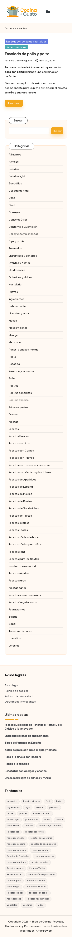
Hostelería (15, 284)
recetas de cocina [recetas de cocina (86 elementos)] (16, 844)
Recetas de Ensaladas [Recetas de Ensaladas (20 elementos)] (18, 856)
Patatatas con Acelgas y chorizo (26, 771)
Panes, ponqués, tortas (23, 349)
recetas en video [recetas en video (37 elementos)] (39, 862)
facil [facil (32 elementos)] (48, 801)
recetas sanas (17, 588)
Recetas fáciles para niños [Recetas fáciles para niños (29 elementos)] (41, 874)
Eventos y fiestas (20, 263)
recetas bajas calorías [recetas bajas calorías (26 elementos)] (50, 825)
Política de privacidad (18, 696)
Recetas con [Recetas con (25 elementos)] (13, 832)
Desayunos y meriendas (23, 234)
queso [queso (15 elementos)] (47, 819)
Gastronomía (17, 270)
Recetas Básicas (19, 436)
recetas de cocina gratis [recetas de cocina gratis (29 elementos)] (43, 844)
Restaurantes (17, 609)
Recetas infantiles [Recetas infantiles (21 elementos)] (36, 880)
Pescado (14, 364)
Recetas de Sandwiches (24, 508)
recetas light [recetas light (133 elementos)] (13, 886)
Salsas (13, 616)
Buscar (18, 120)
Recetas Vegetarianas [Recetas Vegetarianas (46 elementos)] (38, 899)
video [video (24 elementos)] (41, 905)
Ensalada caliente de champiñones (27, 736)
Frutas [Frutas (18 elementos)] (59, 801)
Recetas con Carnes (21, 450)
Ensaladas (15, 248)
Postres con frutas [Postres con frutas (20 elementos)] (41, 813)
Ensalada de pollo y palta (27, 54)
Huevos (13, 292)
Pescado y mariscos (21, 371)
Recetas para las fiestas (24, 559)
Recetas (14, 429)
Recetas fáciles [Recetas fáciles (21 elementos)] (14, 874)
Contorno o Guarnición (23, 226)
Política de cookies (16, 691)
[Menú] (48, 11)
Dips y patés (16, 241)
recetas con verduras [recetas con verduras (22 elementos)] (41, 838)
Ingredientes (16, 299)
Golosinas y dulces (20, 277)
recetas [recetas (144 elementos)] (29, 825)
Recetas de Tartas (20, 515)
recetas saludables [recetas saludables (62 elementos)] (38, 893)
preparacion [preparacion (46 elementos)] (31, 819)
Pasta (12, 356)
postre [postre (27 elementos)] (10, 813)
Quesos (13, 414)
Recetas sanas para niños (25, 595)
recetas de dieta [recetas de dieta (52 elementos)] (40, 850)
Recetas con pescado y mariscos (29, 465)
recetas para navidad (22, 566)
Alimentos (15, 154)
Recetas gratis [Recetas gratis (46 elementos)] (14, 880)
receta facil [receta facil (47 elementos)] (13, 825)
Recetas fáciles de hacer (24, 537)
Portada (9, 28)
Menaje (13, 335)
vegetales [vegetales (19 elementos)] (12, 905)
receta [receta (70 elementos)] (59, 819)
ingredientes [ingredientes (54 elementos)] (13, 807)
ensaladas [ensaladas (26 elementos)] (12, 801)
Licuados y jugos (19, 313)
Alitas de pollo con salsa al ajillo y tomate (31, 750)
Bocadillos (15, 183)
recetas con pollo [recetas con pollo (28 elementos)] (16, 838)
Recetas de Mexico (20, 494)
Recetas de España (21, 486)
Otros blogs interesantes (20, 701)
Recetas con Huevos (21, 457)
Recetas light (17, 551)
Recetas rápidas (16, 47)
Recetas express (19, 523)
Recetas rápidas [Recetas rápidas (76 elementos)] (15, 893)
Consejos (14, 212)
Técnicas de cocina (21, 631)
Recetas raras (17, 580)
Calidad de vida (19, 190)
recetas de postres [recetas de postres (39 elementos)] (44, 856)
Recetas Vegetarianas (23, 602)
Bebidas (14, 169)
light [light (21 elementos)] (28, 807)
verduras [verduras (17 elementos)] (27, 905)
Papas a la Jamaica (17, 764)
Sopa (12, 624)
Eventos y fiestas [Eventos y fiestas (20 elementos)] (31, 801)
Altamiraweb (44, 930)
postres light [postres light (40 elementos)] (13, 819)
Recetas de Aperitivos (22, 479)
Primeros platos (18, 407)
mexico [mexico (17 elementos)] (40, 807)
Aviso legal (11, 685)
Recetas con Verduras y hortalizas (26, 41)
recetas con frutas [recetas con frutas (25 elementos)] (34, 832)
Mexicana (15, 342)
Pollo (12, 378)
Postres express (19, 400)
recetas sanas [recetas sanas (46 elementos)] (14, 899)
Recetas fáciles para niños (25, 544)
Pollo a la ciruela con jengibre (23, 757)
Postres (13, 385)
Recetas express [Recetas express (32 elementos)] (15, 868)
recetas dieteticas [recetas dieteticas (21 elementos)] (16, 862)
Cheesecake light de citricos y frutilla (28, 778)
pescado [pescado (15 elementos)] (53, 807)
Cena (12, 197)
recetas (13, 422)
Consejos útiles (18, 219)
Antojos (14, 161)
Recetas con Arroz (20, 443)
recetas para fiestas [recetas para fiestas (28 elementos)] (36, 886)
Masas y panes (18, 327)
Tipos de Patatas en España (23, 742)
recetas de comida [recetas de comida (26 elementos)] (16, 850)
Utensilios (15, 638)
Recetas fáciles (18, 530)
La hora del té (17, 306)
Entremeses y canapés (23, 255)
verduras (14, 645)
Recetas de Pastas (20, 501)
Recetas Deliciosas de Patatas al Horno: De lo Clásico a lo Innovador (33, 726)
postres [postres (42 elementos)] (23, 813)
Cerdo (12, 205)
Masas (13, 320)
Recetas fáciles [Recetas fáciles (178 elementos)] (37, 868)
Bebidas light (17, 176)
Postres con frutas (20, 393)
